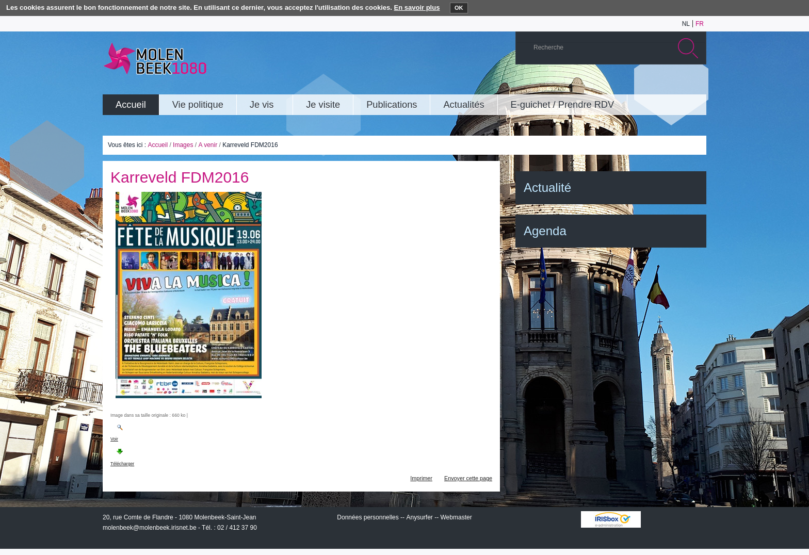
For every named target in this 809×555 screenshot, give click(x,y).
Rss (695, 84)
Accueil (158, 145)
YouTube (633, 84)
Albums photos (649, 84)
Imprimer (421, 478)
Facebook (680, 84)
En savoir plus (417, 7)
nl (686, 23)
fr (699, 23)
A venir (207, 145)
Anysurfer (419, 517)
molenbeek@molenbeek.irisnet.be (150, 527)
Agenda (545, 231)
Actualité (547, 187)
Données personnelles (367, 517)
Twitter (664, 84)
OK (459, 8)
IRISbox (611, 519)
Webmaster (456, 517)
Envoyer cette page (468, 478)
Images (183, 145)
